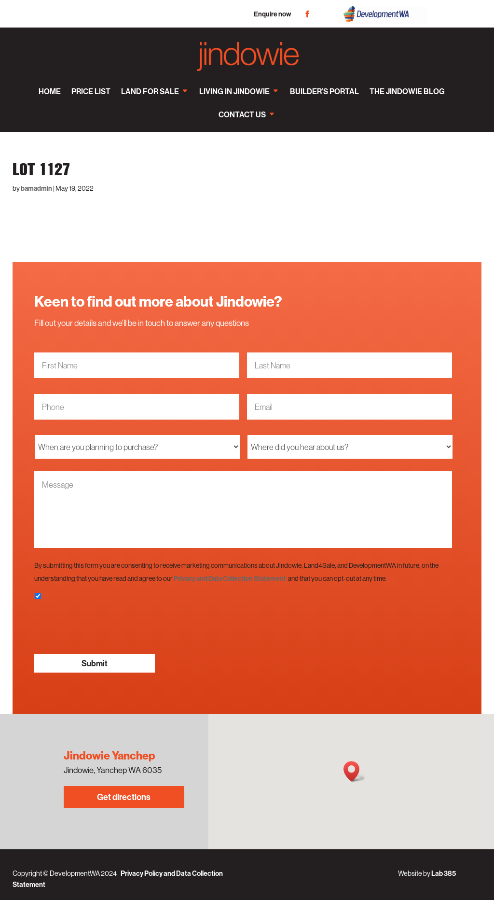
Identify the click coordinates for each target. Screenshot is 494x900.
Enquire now (272, 14)
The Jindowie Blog (407, 91)
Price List (90, 91)
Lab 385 (443, 873)
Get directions (124, 796)
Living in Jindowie (234, 91)
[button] (354, 771)
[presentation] (107, 627)
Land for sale (150, 91)
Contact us (242, 114)
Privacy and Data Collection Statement (230, 578)
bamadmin (36, 188)
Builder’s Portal (324, 91)
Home (50, 91)
